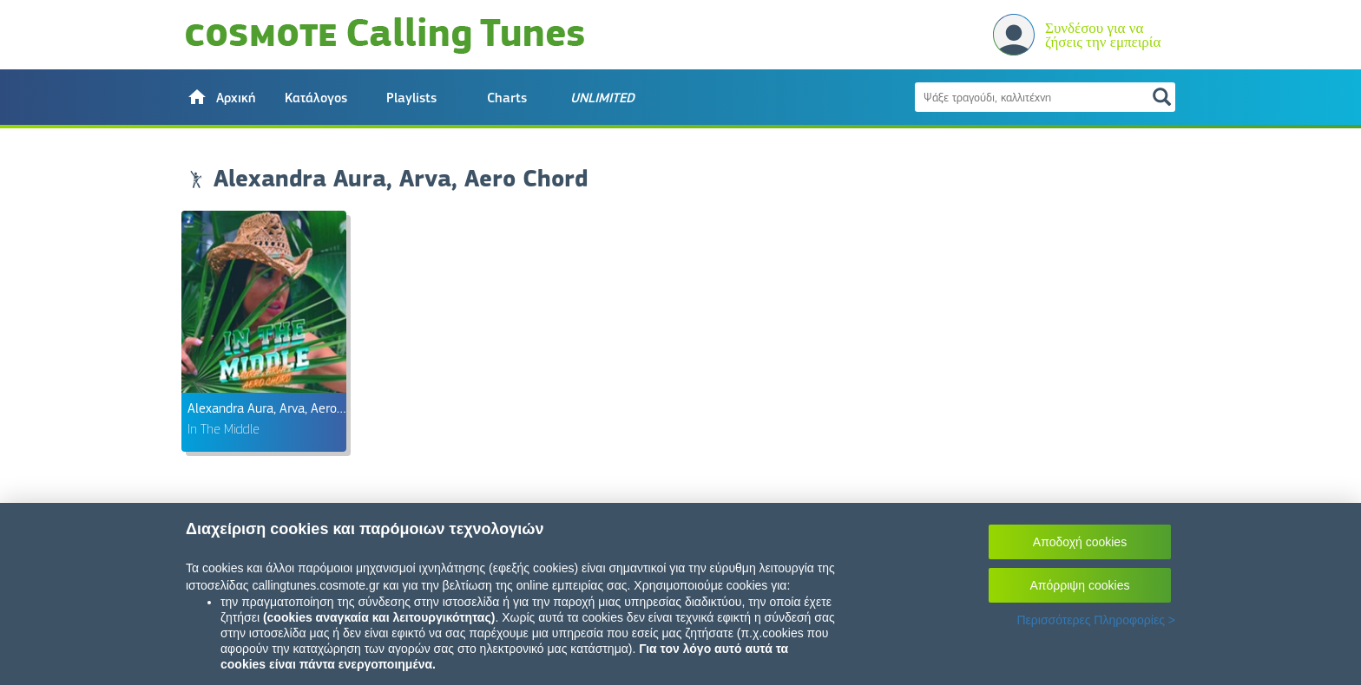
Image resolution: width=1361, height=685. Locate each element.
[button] (220, 97)
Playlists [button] (411, 98)
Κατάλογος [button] (316, 98)
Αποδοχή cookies (1080, 542)
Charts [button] (507, 98)
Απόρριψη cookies (1080, 585)
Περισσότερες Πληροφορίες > (1095, 620)
